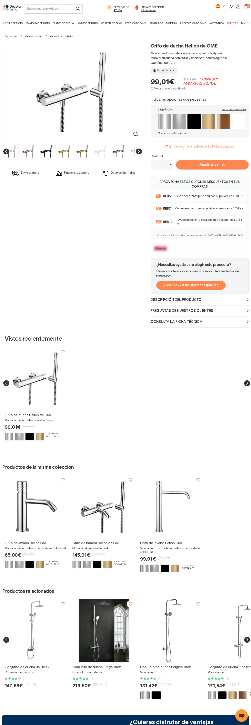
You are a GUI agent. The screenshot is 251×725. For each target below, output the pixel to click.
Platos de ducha (63, 23)
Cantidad (157, 156)
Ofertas (232, 23)
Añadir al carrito (212, 164)
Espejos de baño (135, 23)
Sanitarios (156, 23)
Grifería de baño (111, 23)
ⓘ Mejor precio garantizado (168, 89)
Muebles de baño (12, 23)
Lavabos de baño (87, 23)
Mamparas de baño (38, 23)
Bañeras (171, 23)
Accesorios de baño (193, 23)
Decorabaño (11, 36)
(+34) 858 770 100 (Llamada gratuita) (191, 285)
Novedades (216, 23)
